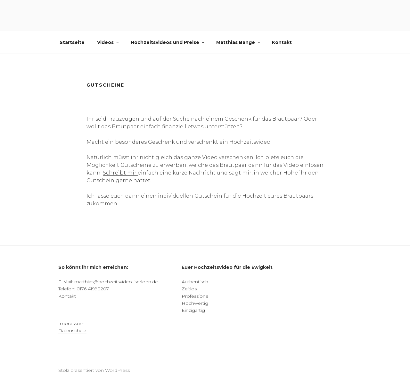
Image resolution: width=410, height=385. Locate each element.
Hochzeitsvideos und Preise (168, 42)
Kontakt (282, 42)
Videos (108, 42)
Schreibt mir (120, 173)
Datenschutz (72, 330)
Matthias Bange (238, 42)
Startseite (72, 42)
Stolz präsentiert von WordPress (94, 370)
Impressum (71, 323)
